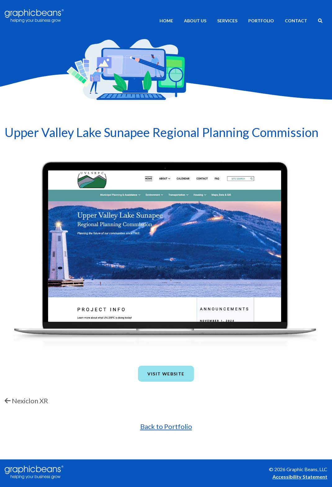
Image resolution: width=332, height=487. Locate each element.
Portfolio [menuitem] (261, 20)
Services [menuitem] (227, 20)
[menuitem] (320, 21)
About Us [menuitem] (195, 20)
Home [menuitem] (166, 20)
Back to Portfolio (166, 426)
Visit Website (165, 373)
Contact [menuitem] (296, 20)
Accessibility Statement (299, 477)
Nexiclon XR (30, 400)
